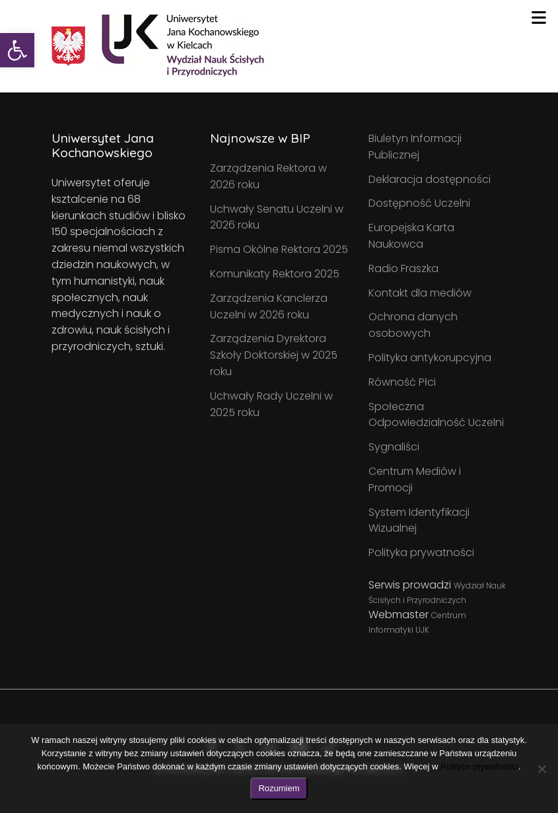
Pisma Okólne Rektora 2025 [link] (279, 249)
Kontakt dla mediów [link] (419, 292)
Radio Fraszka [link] (403, 268)
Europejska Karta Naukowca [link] (411, 236)
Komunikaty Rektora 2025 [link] (274, 273)
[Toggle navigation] (538, 17)
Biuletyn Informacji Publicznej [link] (415, 146)
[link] (17, 50)
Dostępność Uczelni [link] (419, 203)
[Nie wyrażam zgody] (541, 768)
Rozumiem (278, 788)
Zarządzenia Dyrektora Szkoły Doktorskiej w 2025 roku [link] (273, 355)
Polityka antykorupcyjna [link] (429, 357)
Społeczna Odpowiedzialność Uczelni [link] (436, 415)
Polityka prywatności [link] (421, 552)
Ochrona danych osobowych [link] (413, 325)
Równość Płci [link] (402, 382)
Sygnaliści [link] (393, 446)
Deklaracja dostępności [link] (429, 179)
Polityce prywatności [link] (479, 766)
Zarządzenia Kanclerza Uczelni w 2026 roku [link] (269, 306)
